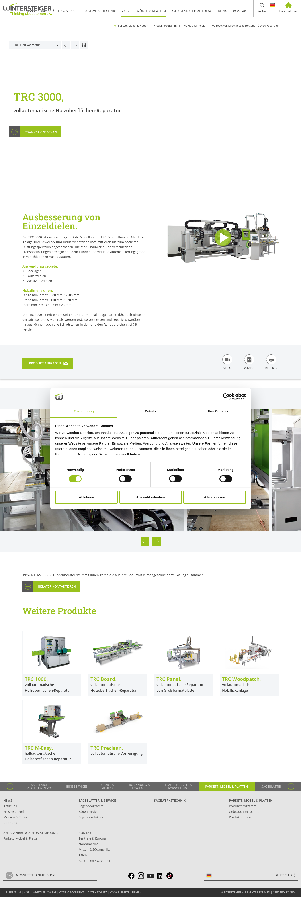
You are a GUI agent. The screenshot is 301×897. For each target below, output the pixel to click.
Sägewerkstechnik (170, 800)
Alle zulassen (214, 497)
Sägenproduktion (91, 817)
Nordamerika (88, 844)
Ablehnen (86, 497)
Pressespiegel (13, 811)
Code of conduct (71, 892)
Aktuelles (10, 806)
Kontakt (86, 833)
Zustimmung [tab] (84, 411)
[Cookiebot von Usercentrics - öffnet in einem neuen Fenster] (226, 396)
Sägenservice (88, 811)
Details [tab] (150, 411)
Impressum (13, 892)
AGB (27, 892)
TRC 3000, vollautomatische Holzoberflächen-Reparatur (244, 25)
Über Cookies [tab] (217, 411)
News (7, 800)
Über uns (10, 823)
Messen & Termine (17, 817)
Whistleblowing (44, 892)
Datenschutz (97, 892)
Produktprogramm (165, 25)
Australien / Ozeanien (95, 860)
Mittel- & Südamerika (94, 849)
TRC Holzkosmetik (193, 25)
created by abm (284, 892)
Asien (83, 855)
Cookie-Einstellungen (126, 892)
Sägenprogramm (91, 806)
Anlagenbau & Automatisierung (30, 833)
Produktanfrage (240, 817)
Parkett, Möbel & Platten (133, 25)
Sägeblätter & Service (97, 800)
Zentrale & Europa (92, 838)
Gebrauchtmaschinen (245, 811)
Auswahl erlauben (150, 497)
